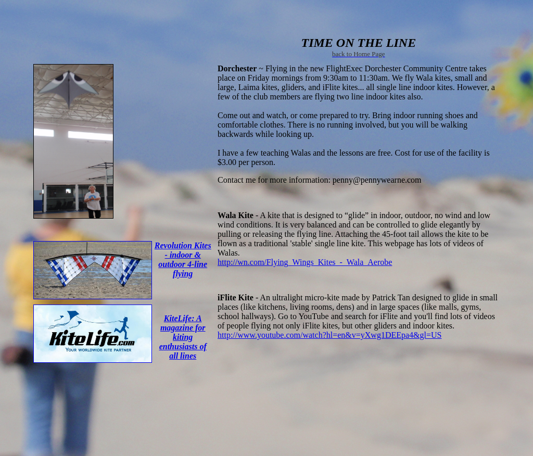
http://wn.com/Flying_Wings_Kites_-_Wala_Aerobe (305, 262)
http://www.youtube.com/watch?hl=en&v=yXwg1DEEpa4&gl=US (329, 335)
